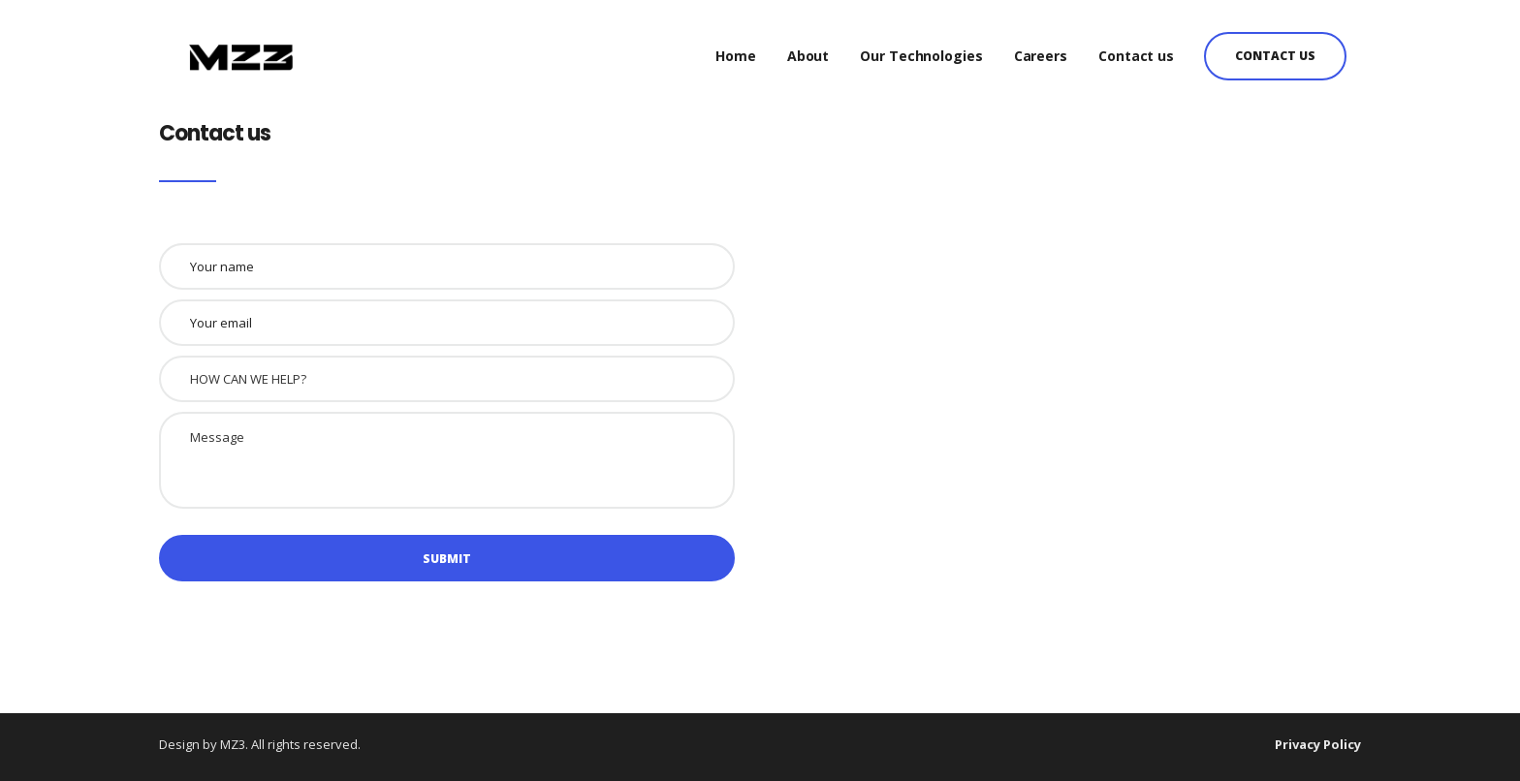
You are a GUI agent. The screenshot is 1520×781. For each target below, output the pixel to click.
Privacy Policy (1318, 744)
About (808, 48)
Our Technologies (921, 48)
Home (735, 48)
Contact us (1136, 48)
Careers (1040, 48)
